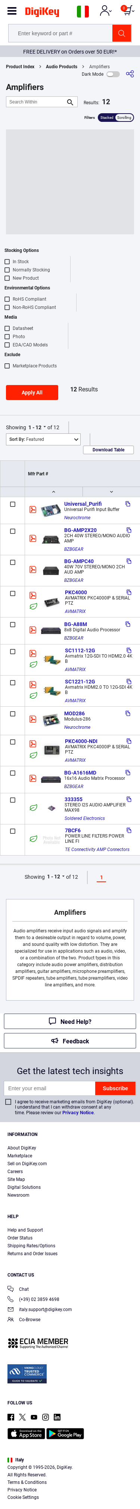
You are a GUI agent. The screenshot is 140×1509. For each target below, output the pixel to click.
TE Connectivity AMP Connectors (97, 849)
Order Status (19, 1238)
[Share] (130, 74)
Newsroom (18, 1195)
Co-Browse (23, 1320)
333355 (74, 799)
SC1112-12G (80, 650)
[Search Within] (35, 102)
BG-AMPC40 (79, 561)
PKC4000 (76, 592)
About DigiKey (21, 1148)
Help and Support (25, 1230)
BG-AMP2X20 (80, 530)
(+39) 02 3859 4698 (33, 1300)
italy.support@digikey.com (39, 1310)
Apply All (32, 393)
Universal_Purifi (83, 504)
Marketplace (19, 1155)
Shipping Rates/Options (31, 1245)
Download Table (108, 450)
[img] (42, 13)
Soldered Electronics (85, 818)
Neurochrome (77, 517)
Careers (15, 1171)
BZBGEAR (73, 549)
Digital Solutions (24, 1187)
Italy (15, 1460)
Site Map (16, 1179)
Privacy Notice (78, 1112)
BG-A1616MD (80, 773)
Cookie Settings (23, 1497)
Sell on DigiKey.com (27, 1163)
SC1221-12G (80, 682)
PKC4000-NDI (81, 741)
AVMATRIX (75, 611)
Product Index (20, 66)
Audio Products (61, 66)
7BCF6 (73, 830)
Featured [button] (26, 439)
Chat (18, 1289)
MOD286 (74, 713)
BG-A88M (75, 624)
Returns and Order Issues (32, 1253)
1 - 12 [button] (34, 427)
